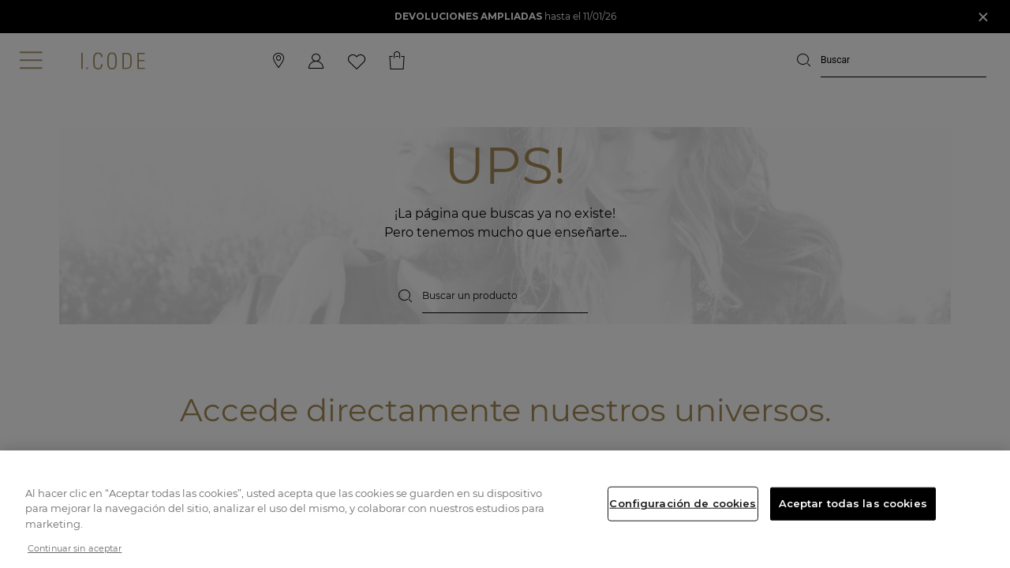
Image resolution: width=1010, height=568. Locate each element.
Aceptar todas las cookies (853, 503)
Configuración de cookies (682, 503)
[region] (505, 509)
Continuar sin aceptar (75, 548)
